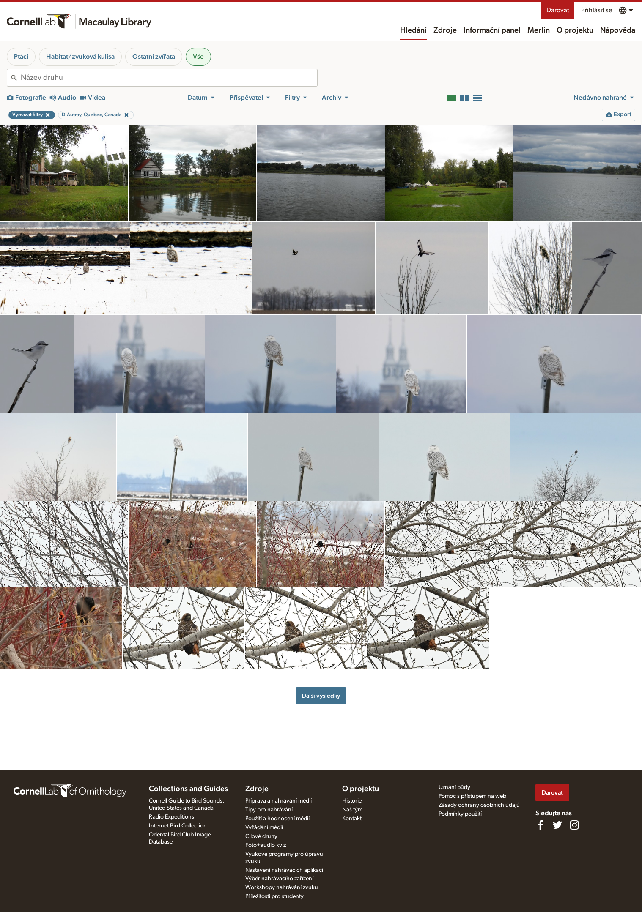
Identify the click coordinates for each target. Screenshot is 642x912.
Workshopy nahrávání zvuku (281, 887)
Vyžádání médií (264, 827)
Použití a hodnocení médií (277, 819)
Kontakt (352, 819)
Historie (352, 801)
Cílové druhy (261, 836)
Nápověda (617, 30)
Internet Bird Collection (178, 826)
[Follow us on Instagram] (574, 825)
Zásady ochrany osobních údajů (479, 805)
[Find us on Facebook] (540, 825)
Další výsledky (321, 696)
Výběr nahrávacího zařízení (279, 879)
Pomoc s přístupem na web (472, 796)
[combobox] (169, 77)
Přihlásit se (596, 10)
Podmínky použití (460, 814)
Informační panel (492, 30)
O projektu (575, 30)
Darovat (557, 10)
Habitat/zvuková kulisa (80, 56)
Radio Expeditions (171, 817)
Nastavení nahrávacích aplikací (284, 870)
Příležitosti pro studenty (274, 896)
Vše (198, 56)
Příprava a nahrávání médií (278, 801)
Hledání (413, 30)
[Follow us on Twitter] (557, 825)
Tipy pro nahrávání (269, 810)
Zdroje (445, 30)
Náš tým (352, 810)
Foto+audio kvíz (265, 845)
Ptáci (21, 56)
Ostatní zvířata (153, 56)
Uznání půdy (454, 787)
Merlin (538, 30)
